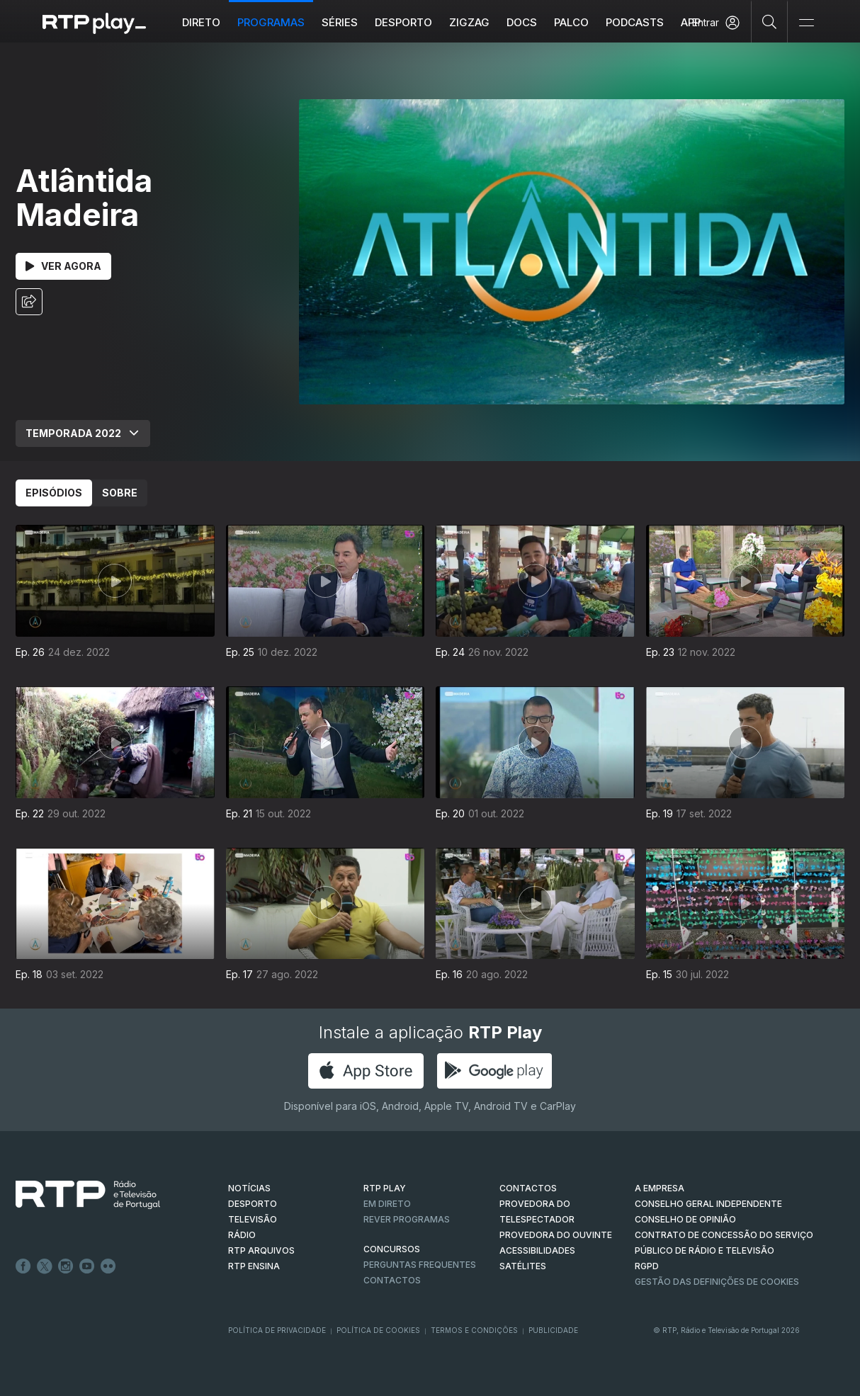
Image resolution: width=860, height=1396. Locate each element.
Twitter (44, 1266)
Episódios (54, 493)
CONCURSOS (391, 1249)
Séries (340, 22)
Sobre (119, 493)
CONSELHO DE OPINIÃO (685, 1219)
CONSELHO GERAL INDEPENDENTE (708, 1203)
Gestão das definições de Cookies (717, 1281)
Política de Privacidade (277, 1330)
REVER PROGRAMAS (406, 1219)
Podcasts (635, 22)
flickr (108, 1266)
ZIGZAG (469, 22)
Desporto (403, 22)
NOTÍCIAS (249, 1188)
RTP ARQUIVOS (261, 1250)
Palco (571, 22)
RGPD (647, 1266)
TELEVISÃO (252, 1219)
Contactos (392, 1280)
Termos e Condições (474, 1330)
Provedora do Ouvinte (555, 1235)
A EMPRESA (659, 1188)
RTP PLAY (384, 1188)
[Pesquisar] (770, 21)
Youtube (87, 1266)
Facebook (23, 1266)
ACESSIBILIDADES (537, 1250)
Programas (271, 22)
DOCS (522, 22)
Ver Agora (63, 266)
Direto (201, 22)
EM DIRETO (387, 1203)
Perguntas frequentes (419, 1264)
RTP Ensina (254, 1266)
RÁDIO (242, 1235)
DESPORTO (252, 1203)
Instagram (66, 1266)
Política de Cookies (378, 1330)
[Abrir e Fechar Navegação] (806, 23)
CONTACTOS (528, 1188)
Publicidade (553, 1330)
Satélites (522, 1266)
